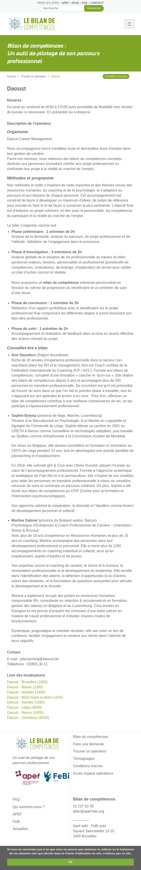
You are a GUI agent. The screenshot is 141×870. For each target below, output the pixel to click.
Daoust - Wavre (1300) (25, 687)
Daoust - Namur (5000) (25, 712)
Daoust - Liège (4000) (24, 707)
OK (70, 862)
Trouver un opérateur (33, 76)
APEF (65, 2)
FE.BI (75, 2)
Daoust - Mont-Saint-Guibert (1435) (35, 697)
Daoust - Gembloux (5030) (28, 718)
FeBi (16, 822)
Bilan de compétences (90, 737)
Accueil (11, 76)
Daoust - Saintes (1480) (26, 702)
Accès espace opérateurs (93, 773)
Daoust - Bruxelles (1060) (27, 682)
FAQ (84, 2)
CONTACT (97, 2)
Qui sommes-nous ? (29, 807)
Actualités (20, 829)
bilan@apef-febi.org (88, 811)
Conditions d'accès (116, 76)
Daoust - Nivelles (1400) (26, 692)
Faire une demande (88, 744)
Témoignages (84, 758)
